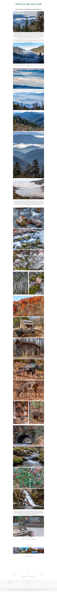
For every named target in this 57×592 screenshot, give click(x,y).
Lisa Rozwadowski (28, 582)
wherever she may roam (28, 4)
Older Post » (41, 574)
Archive (30, 0)
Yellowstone (32, 34)
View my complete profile (28, 583)
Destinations (27, 0)
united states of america (28, 10)
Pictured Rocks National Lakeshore (35, 36)
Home (20, 0)
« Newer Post (15, 574)
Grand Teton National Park (25, 35)
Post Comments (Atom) (31, 576)
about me (23, 0)
